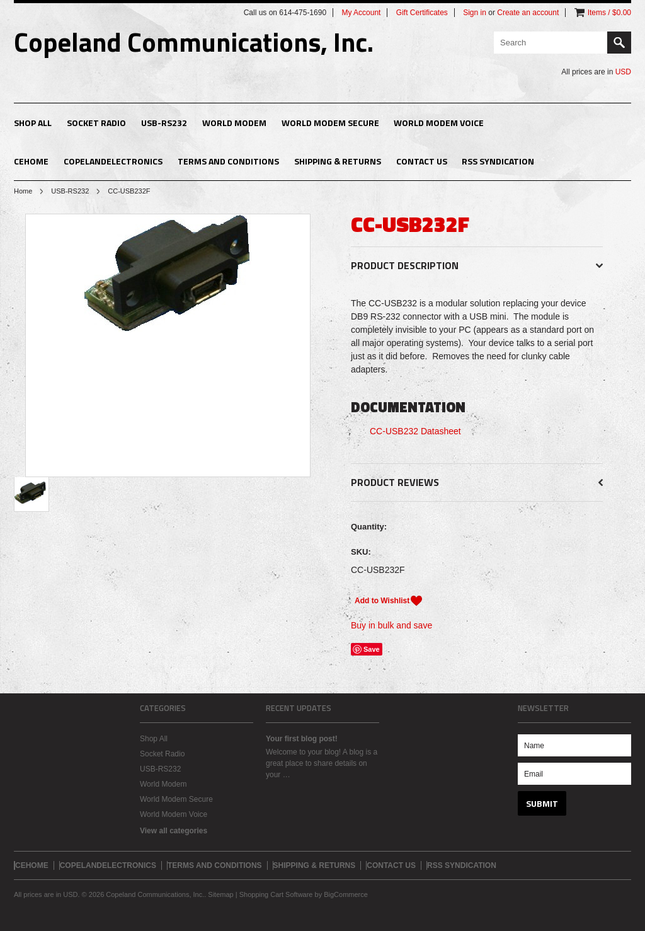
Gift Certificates (422, 12)
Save (371, 649)
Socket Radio (96, 122)
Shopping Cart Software (276, 894)
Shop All (33, 122)
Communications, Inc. (194, 41)
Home (23, 191)
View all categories (173, 830)
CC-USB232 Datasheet (415, 431)
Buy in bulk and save (391, 625)
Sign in (474, 12)
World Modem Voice (439, 122)
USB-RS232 (164, 122)
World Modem (234, 122)
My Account (360, 12)
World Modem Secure (330, 122)
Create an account (528, 12)
